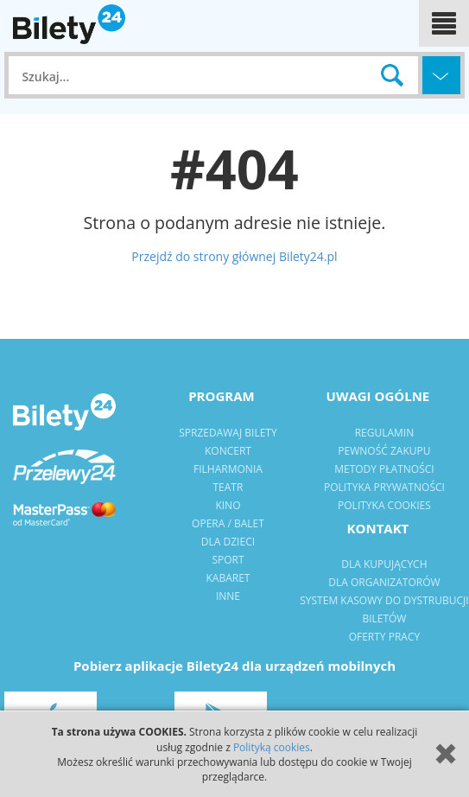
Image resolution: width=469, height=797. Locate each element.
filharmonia (228, 469)
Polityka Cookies (384, 505)
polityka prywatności (384, 487)
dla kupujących (384, 564)
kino (227, 505)
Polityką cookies (271, 747)
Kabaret (228, 578)
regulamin (385, 432)
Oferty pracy (385, 636)
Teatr (228, 487)
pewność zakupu (384, 450)
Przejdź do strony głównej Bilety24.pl (234, 256)
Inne (228, 596)
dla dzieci (228, 541)
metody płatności (384, 469)
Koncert (228, 450)
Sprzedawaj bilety (227, 432)
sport (228, 559)
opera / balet (228, 523)
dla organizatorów (384, 582)
